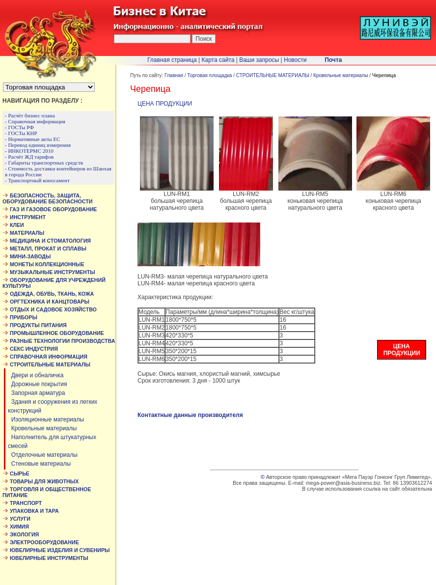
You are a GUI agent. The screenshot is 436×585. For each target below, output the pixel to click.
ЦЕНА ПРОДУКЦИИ (164, 103)
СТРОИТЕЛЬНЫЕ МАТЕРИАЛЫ (272, 75)
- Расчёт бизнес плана (30, 115)
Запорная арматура (36, 393)
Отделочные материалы (43, 454)
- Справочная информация (35, 121)
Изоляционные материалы (46, 419)
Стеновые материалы (39, 463)
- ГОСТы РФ (19, 127)
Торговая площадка (209, 75)
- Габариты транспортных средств (44, 163)
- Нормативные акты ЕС (32, 139)
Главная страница (172, 59)
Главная (173, 75)
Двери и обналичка (35, 375)
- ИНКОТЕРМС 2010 (29, 151)
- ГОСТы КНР (21, 133)
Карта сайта (218, 59)
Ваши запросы (259, 59)
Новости (295, 59)
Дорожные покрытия (37, 384)
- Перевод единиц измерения (38, 145)
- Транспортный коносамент (37, 180)
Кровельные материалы (42, 428)
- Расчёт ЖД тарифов (29, 157)
